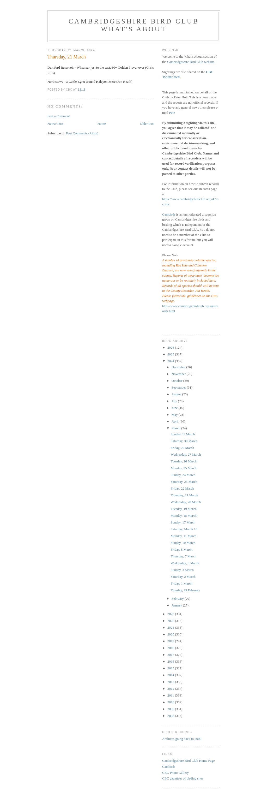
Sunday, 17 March (183, 522)
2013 (171, 682)
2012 (171, 689)
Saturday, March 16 (184, 529)
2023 (171, 614)
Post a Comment (58, 116)
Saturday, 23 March (184, 482)
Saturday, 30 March (184, 441)
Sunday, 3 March (182, 570)
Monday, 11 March (183, 536)
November (179, 374)
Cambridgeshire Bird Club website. (191, 62)
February (178, 598)
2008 (171, 716)
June (175, 408)
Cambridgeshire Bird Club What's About (134, 25)
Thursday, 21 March (184, 495)
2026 (171, 347)
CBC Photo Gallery (175, 773)
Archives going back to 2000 (181, 739)
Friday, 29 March (182, 448)
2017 (171, 655)
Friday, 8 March (181, 549)
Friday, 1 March (181, 583)
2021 (171, 627)
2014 (171, 675)
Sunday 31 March (183, 434)
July (175, 401)
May (175, 415)
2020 (171, 634)
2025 (171, 354)
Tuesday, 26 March (183, 461)
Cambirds (168, 214)
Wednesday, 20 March (186, 502)
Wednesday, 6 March (185, 563)
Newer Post (55, 124)
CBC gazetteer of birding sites (182, 778)
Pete (172, 113)
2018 (171, 648)
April (176, 421)
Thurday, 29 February (185, 590)
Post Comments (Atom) (82, 133)
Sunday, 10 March (183, 543)
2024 (171, 361)
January (177, 605)
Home (102, 124)
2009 (171, 709)
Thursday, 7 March (183, 556)
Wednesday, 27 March (186, 454)
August (177, 394)
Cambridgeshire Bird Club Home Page (188, 761)
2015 (171, 668)
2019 (171, 641)
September (179, 387)
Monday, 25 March (183, 468)
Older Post (147, 124)
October (177, 381)
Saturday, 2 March (183, 577)
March (176, 428)
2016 (171, 661)
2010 (171, 702)
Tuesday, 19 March (183, 509)
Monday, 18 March (183, 516)
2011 (171, 695)
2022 (171, 621)
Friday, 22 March (182, 488)
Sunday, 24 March (183, 475)
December (179, 367)
